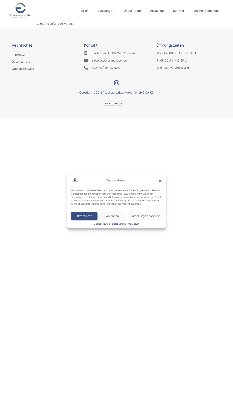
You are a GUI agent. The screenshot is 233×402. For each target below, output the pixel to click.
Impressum (133, 223)
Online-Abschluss (207, 11)
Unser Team (132, 11)
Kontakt (178, 11)
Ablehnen (112, 216)
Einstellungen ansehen (145, 216)
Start (85, 11)
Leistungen (106, 11)
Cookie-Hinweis (102, 223)
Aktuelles (157, 11)
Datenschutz (119, 223)
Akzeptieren (84, 216)
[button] (160, 181)
